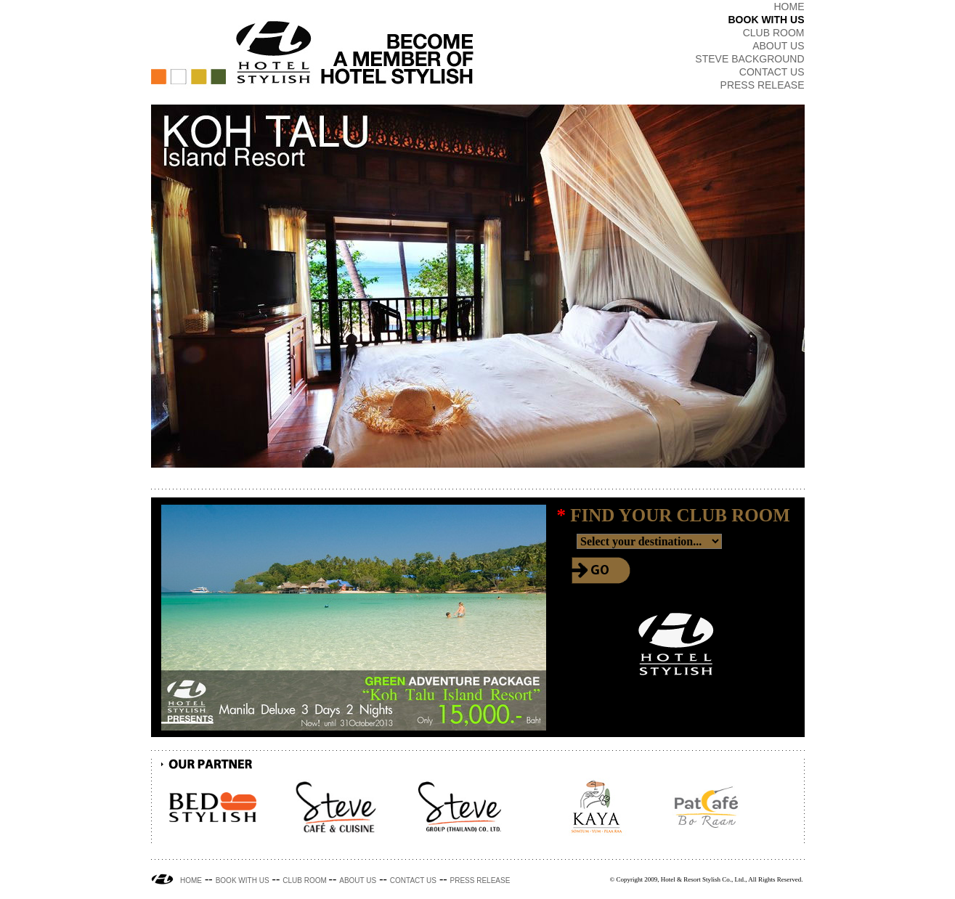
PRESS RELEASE (762, 85)
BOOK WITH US (766, 19)
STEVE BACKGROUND (749, 59)
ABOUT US (778, 46)
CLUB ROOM (774, 32)
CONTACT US (772, 72)
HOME (789, 6)
